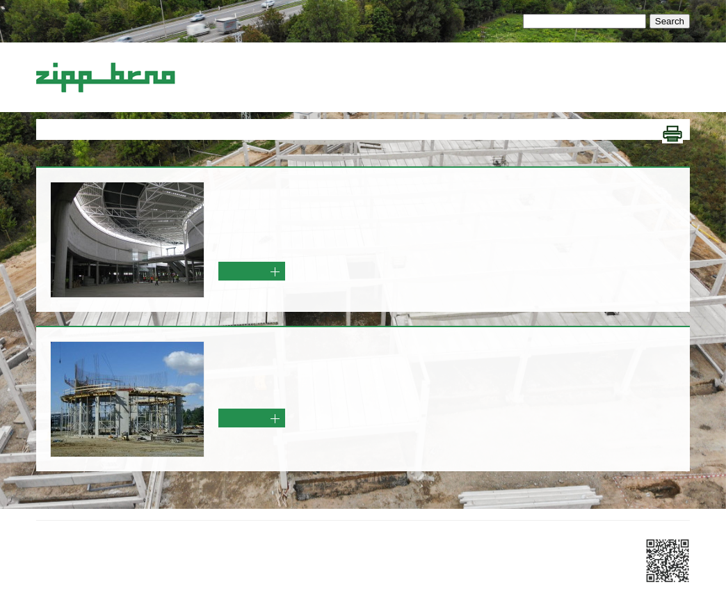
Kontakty (603, 67)
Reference (554, 67)
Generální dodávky (412, 67)
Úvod (221, 67)
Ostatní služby (493, 67)
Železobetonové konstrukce (301, 67)
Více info (250, 275)
